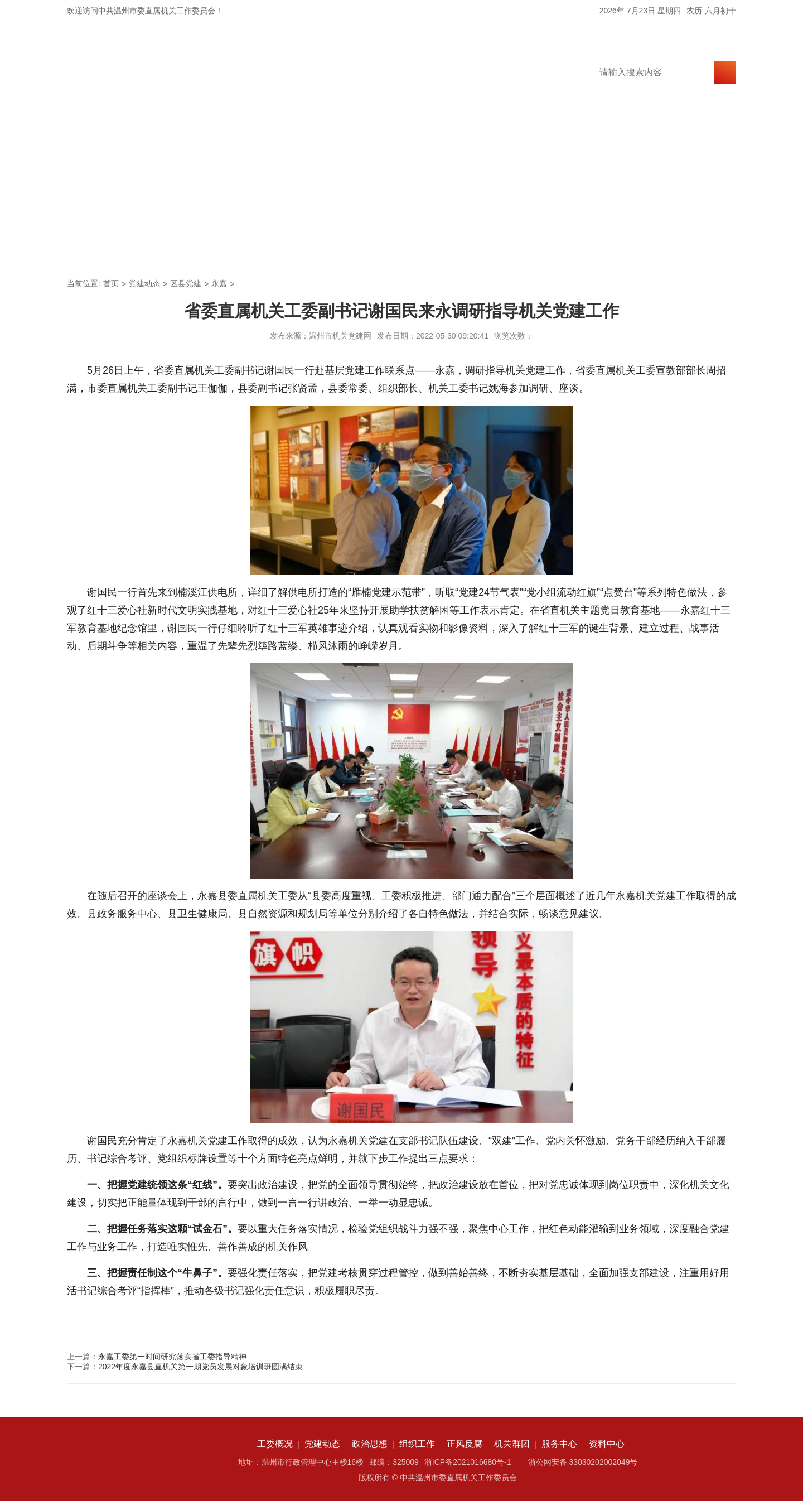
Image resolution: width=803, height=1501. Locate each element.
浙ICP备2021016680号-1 (467, 1461)
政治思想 (313, 249)
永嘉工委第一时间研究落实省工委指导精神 (172, 1356)
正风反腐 (467, 249)
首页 (94, 249)
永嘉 (219, 283)
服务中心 (621, 249)
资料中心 (698, 249)
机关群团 (544, 249)
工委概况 (159, 249)
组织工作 (390, 249)
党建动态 (236, 249)
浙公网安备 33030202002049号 (583, 1461)
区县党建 (185, 283)
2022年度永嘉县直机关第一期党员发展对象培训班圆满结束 (200, 1366)
